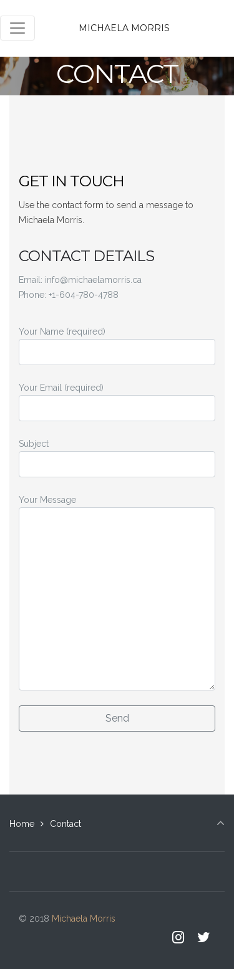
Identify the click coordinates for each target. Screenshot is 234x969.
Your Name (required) (117, 346)
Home (21, 824)
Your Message (117, 592)
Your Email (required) (117, 402)
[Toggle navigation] (17, 28)
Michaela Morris (124, 28)
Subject (117, 458)
